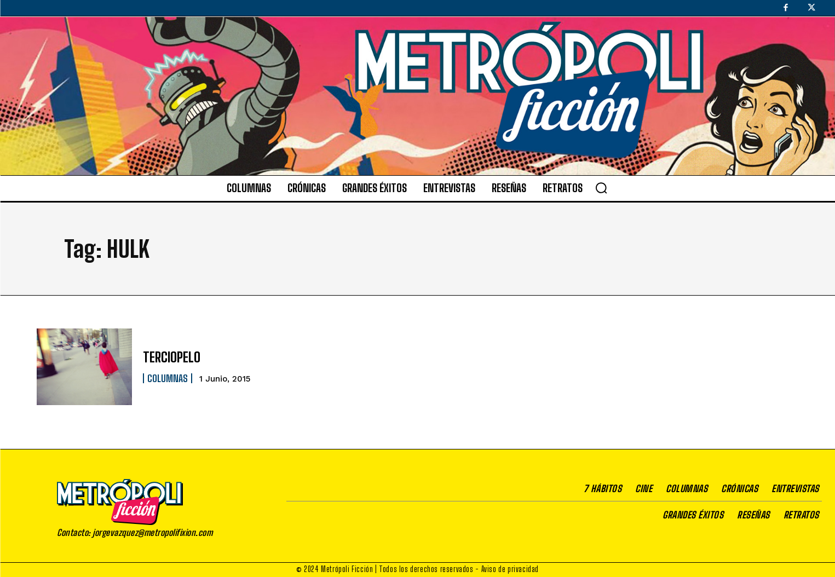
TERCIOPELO (171, 357)
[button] (601, 188)
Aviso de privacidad (510, 569)
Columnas (167, 378)
